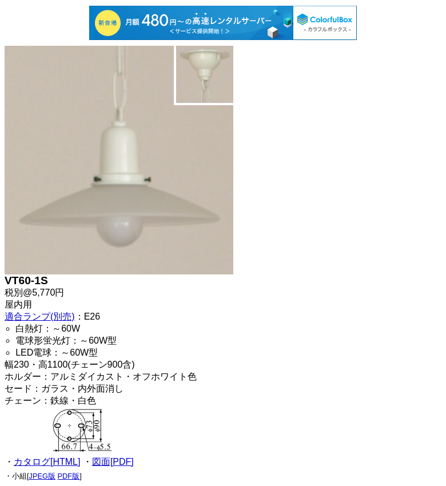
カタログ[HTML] (47, 462)
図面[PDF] (113, 462)
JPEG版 (42, 476)
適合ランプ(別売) (40, 316)
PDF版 (69, 476)
